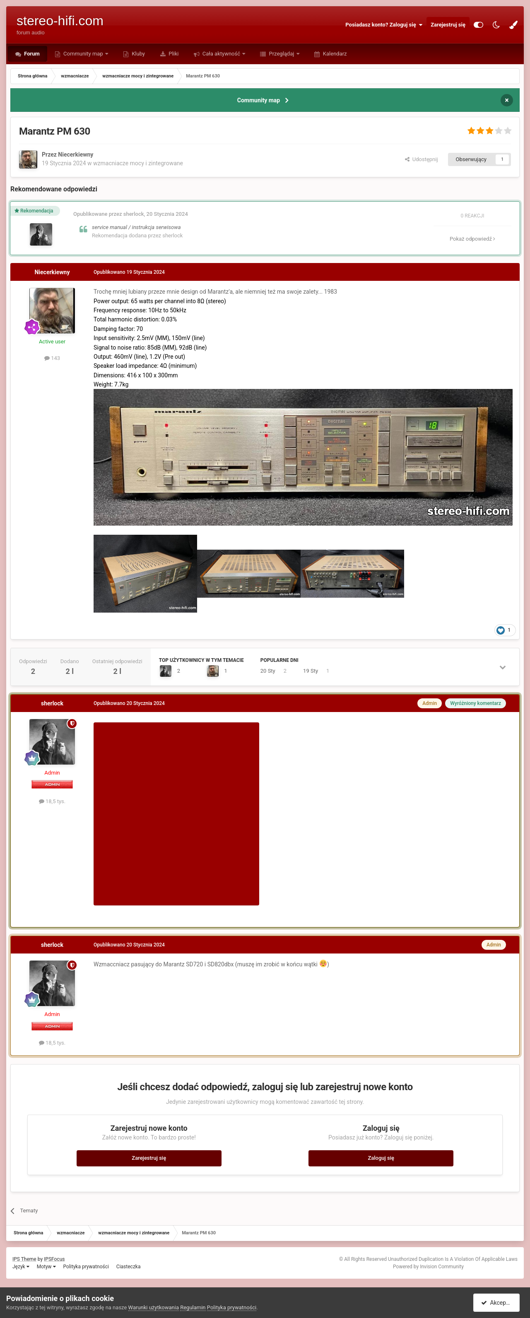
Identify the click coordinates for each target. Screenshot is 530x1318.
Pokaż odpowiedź (472, 239)
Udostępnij (421, 159)
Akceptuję (498, 1302)
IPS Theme (24, 1259)
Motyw (46, 1267)
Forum (31, 54)
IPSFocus (54, 1259)
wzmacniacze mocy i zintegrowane (138, 163)
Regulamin (192, 1307)
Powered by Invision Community (428, 1267)
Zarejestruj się (448, 25)
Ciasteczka (128, 1267)
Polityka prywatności (86, 1267)
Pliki (173, 54)
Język (20, 1267)
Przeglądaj (281, 54)
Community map (83, 54)
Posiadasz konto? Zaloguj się (383, 25)
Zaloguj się (381, 1158)
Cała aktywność (221, 54)
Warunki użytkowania (153, 1307)
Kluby (137, 54)
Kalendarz (334, 54)
